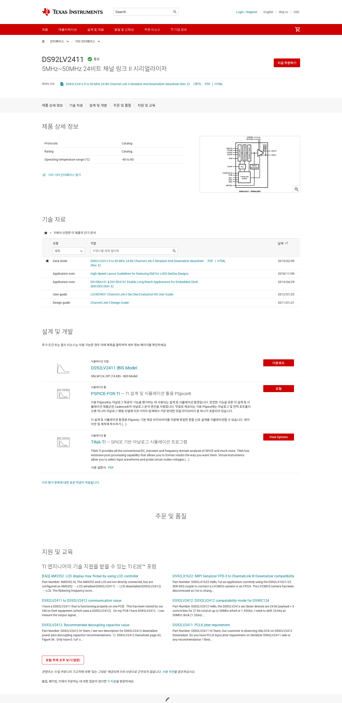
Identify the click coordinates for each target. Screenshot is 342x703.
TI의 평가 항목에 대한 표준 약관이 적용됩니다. (71, 506)
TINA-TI (98, 465)
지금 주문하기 (286, 63)
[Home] (72, 12)
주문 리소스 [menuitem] (152, 29)
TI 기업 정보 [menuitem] (179, 29)
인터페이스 (57, 41)
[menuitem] (297, 29)
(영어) (197, 84)
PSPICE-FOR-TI (105, 417)
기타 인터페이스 (85, 41)
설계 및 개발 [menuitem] (95, 29)
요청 (278, 412)
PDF (207, 84)
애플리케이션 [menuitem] (67, 29)
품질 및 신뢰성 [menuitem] (124, 29)
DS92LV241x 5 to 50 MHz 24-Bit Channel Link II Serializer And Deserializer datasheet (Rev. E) (128, 84)
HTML (219, 84)
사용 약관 (168, 695)
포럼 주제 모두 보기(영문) (63, 684)
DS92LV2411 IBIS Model (114, 391)
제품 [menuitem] (45, 29)
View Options (278, 461)
